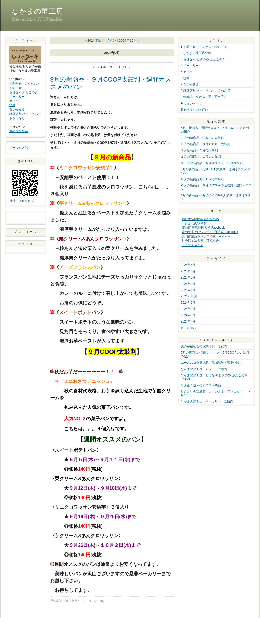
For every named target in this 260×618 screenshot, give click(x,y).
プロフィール (25, 231)
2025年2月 (188, 284)
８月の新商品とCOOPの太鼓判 (202, 179)
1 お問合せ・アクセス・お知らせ (204, 47)
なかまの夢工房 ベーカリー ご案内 (207, 401)
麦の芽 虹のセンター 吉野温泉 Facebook (210, 232)
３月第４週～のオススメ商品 (201, 385)
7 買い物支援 (190, 84)
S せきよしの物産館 (194, 109)
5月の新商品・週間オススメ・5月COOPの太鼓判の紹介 (215, 129)
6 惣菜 (185, 78)
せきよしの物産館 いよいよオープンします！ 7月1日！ (215, 393)
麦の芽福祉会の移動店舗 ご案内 (204, 346)
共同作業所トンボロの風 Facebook (206, 236)
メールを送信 (18, 147)
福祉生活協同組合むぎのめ (200, 219)
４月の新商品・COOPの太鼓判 (202, 138)
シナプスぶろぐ (192, 245)
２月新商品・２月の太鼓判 (199, 150)
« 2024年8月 (93, 40)
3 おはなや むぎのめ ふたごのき (203, 59)
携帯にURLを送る (21, 201)
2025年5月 (188, 265)
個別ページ (79, 600)
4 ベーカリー (190, 65)
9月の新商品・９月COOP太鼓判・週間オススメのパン (215, 171)
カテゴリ (216, 40)
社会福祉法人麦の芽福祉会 (200, 241)
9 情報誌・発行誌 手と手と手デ (204, 97)
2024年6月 (188, 315)
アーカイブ (216, 258)
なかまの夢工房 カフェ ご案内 (204, 369)
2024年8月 (188, 309)
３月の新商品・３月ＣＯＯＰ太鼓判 (205, 144)
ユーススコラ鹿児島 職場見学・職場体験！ (211, 362)
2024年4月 (188, 321)
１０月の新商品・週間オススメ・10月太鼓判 (212, 163)
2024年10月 (189, 296)
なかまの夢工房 (37, 11)
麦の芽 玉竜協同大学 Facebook (203, 227)
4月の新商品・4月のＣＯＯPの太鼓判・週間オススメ (216, 197)
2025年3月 (188, 277)
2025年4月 (188, 271)
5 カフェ (187, 72)
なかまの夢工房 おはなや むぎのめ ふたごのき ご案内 (215, 377)
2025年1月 (188, 290)
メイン (111, 40)
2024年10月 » (129, 40)
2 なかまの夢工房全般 (196, 53)
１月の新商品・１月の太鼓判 (201, 156)
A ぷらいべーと (191, 103)
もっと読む (188, 328)
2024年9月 (188, 302)
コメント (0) (96, 600)
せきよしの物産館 (194, 223)
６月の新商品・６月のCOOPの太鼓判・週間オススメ (216, 187)
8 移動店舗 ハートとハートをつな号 (205, 91)
